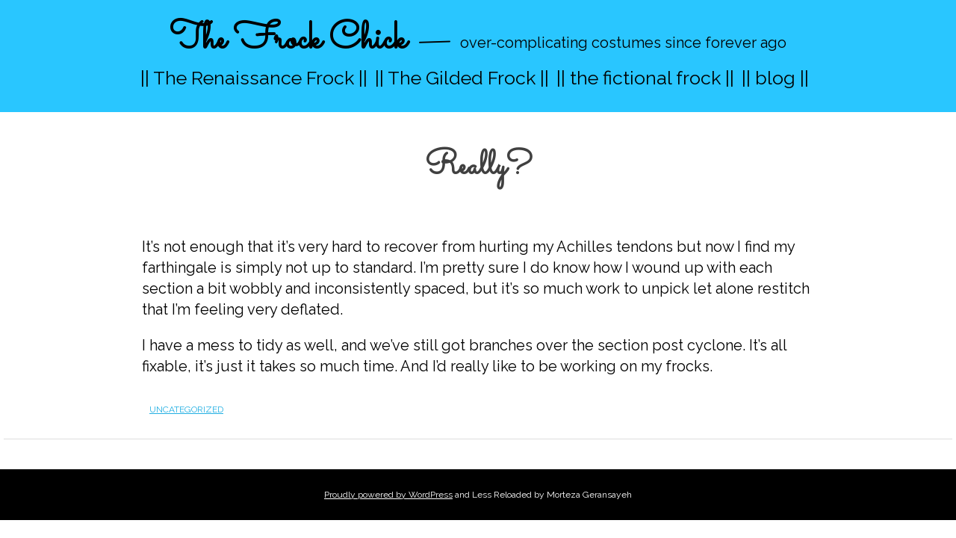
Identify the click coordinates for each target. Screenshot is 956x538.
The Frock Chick (288, 40)
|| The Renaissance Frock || (253, 78)
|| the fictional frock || (645, 78)
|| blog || (775, 78)
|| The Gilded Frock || (462, 78)
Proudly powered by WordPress (388, 494)
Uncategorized (186, 409)
